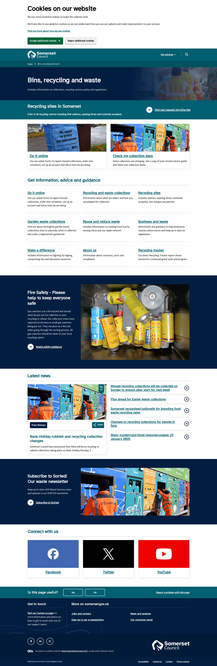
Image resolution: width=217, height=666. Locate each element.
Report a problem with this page (172, 592)
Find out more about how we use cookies (49, 31)
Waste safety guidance (45, 347)
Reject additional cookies (81, 40)
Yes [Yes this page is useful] (73, 592)
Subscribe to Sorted (43, 502)
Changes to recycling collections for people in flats (143, 423)
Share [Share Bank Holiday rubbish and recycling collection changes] (100, 424)
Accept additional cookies (43, 40)
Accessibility (143, 661)
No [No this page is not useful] (95, 592)
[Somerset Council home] (42, 55)
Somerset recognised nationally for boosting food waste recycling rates (145, 410)
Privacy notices (183, 661)
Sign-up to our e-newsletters (87, 619)
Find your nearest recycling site (168, 110)
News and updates (141, 613)
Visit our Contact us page (40, 613)
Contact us (157, 661)
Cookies (169, 661)
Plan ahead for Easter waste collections (138, 399)
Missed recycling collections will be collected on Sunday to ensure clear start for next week (144, 388)
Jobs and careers (81, 613)
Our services (167, 54)
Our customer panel (142, 619)
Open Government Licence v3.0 (74, 651)
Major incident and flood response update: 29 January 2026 (142, 437)
